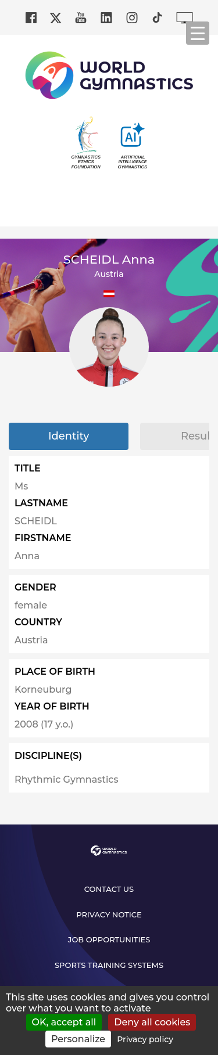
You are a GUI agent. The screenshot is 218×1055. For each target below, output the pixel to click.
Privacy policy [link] (145, 1039)
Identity (68, 436)
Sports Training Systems (109, 965)
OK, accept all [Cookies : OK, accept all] (64, 1022)
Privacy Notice (109, 914)
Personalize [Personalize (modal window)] (78, 1039)
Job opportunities (109, 939)
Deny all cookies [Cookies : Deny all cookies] (152, 1022)
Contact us (109, 889)
